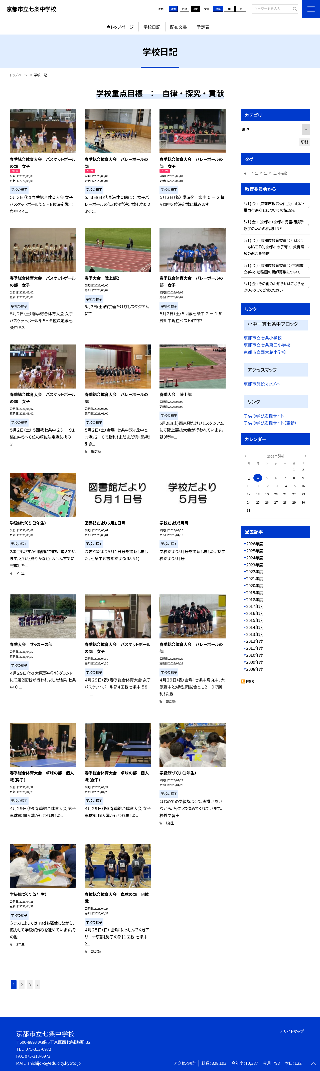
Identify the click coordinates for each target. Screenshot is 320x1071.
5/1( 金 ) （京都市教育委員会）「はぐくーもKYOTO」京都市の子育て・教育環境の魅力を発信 (274, 246)
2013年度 (254, 634)
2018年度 (254, 599)
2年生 (20, 573)
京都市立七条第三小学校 (267, 345)
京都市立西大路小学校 (265, 352)
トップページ (122, 27)
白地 (184, 9)
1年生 (170, 823)
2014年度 (254, 627)
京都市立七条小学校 (263, 338)
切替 (304, 142)
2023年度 (254, 565)
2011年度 (254, 648)
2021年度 (254, 578)
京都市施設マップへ (262, 384)
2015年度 (254, 620)
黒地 (195, 9)
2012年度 (254, 641)
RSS (250, 681)
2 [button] (22, 984)
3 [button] (30, 984)
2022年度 (254, 571)
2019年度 (254, 592)
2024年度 (254, 558)
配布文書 (178, 27)
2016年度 (254, 613)
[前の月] (245, 455)
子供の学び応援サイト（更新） (270, 423)
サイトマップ (293, 1031)
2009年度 (254, 662)
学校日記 (151, 27)
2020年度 (254, 585)
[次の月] (305, 455)
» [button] (38, 984)
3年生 (20, 944)
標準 (218, 9)
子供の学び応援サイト (264, 416)
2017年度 (254, 606)
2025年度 (254, 551)
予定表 (203, 27)
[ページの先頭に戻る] (313, 1064)
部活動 (96, 451)
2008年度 (254, 669)
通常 (173, 9)
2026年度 (254, 544)
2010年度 (254, 655)
